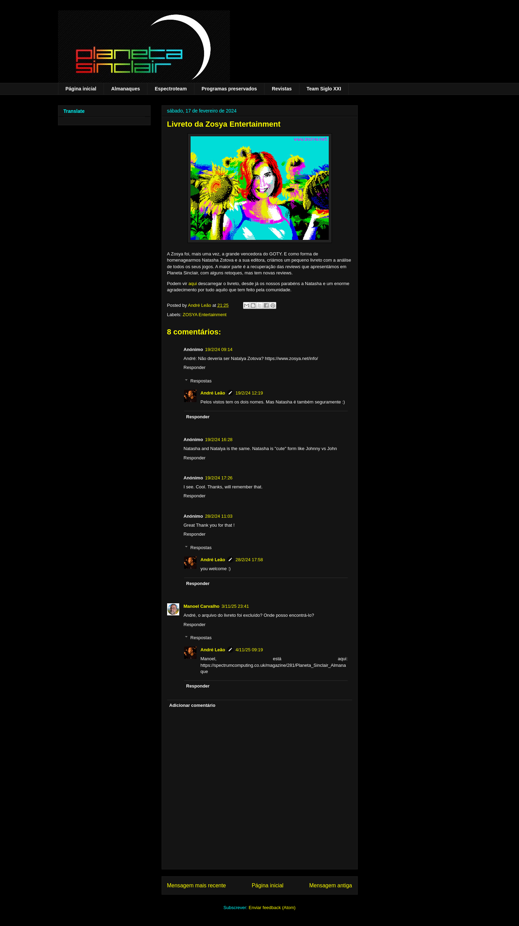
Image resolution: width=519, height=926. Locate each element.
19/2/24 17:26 (219, 477)
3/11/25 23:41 (235, 606)
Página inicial (81, 88)
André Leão (213, 393)
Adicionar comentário (192, 705)
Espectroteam (171, 88)
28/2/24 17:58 (249, 559)
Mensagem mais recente (196, 885)
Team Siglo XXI (324, 88)
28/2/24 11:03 (219, 516)
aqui (193, 283)
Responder (195, 367)
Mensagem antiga (330, 885)
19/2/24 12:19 (249, 393)
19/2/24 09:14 (219, 349)
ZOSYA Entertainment (205, 314)
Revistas (282, 88)
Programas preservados (229, 88)
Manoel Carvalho (202, 606)
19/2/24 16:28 (219, 439)
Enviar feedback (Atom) (272, 907)
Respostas (200, 380)
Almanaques (125, 88)
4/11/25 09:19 (249, 649)
